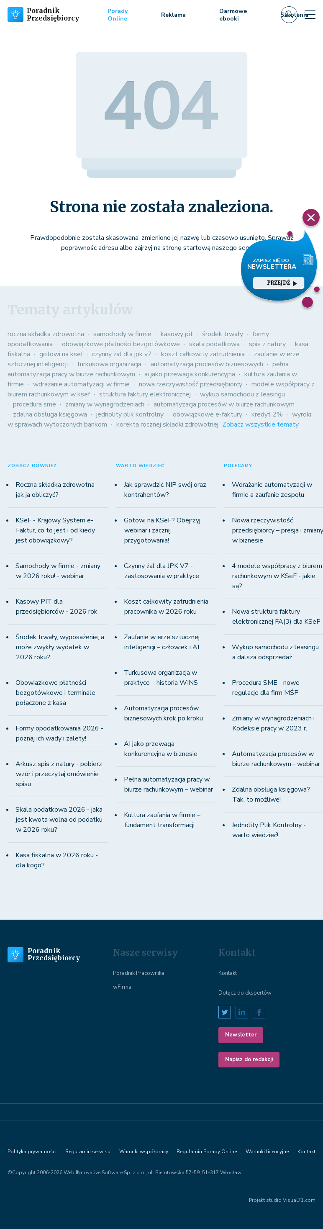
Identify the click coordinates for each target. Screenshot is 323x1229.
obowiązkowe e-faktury (207, 414)
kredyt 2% (267, 414)
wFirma (122, 987)
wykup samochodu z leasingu (242, 394)
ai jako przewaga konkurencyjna (189, 374)
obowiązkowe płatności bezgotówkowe (121, 344)
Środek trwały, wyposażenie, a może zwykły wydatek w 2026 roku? (59, 647)
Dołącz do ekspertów (245, 993)
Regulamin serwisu (87, 1151)
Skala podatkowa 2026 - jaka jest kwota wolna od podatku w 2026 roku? (59, 819)
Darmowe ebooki (233, 15)
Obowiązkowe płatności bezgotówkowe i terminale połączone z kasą (55, 692)
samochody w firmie (122, 334)
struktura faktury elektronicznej (145, 394)
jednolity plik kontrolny (130, 414)
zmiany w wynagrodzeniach (104, 404)
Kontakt (227, 973)
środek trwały (222, 334)
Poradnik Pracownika (138, 973)
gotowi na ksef (61, 354)
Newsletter (240, 1035)
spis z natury (267, 344)
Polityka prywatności (32, 1151)
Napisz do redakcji (249, 1059)
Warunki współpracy (143, 1151)
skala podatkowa (214, 344)
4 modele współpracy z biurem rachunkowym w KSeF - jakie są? (277, 576)
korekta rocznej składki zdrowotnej (167, 424)
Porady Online (118, 15)
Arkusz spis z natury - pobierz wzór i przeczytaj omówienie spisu (58, 774)
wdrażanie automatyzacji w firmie (81, 384)
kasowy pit (177, 334)
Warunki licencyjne (267, 1151)
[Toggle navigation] (310, 14)
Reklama (173, 15)
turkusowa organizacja (109, 364)
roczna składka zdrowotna (46, 334)
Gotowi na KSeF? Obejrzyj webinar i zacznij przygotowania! (162, 530)
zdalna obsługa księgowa (50, 414)
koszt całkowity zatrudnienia (203, 354)
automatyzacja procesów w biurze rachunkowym (224, 404)
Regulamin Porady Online (207, 1151)
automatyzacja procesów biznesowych (207, 364)
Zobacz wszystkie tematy (260, 424)
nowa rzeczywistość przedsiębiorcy (190, 384)
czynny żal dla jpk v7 (122, 354)
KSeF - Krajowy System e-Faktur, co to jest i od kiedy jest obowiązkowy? (55, 530)
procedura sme (34, 404)
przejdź (282, 282)
